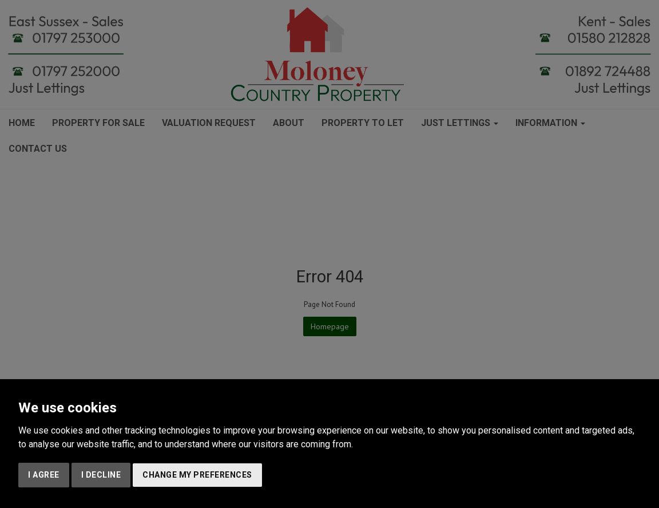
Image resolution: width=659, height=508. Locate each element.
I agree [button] (43, 474)
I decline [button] (101, 474)
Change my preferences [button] (197, 474)
